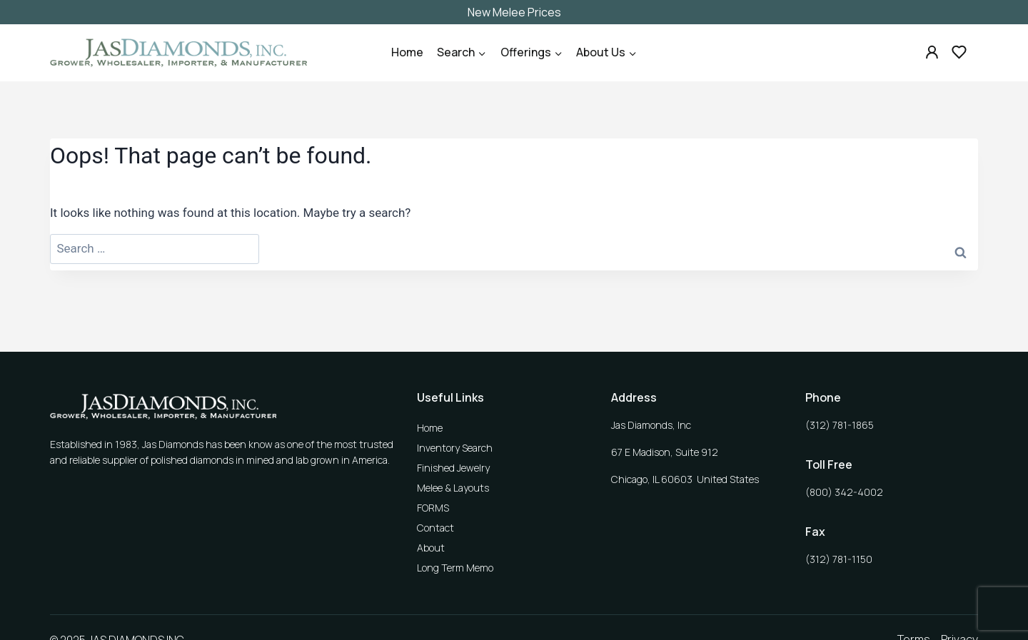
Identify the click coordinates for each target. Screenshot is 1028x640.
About (431, 547)
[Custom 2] (959, 52)
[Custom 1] (932, 52)
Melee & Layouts (453, 487)
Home (407, 52)
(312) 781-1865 (839, 425)
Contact (435, 527)
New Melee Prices (514, 12)
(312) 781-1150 (838, 559)
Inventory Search (455, 447)
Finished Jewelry (453, 467)
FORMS (433, 507)
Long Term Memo (455, 567)
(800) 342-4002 (844, 492)
